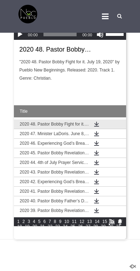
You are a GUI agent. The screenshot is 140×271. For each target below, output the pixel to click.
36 (50, 231)
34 (34, 231)
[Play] (20, 34)
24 (65, 226)
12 (81, 221)
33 (27, 231)
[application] (70, 34)
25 (73, 226)
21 (42, 226)
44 (111, 231)
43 (103, 231)
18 (19, 226)
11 (74, 221)
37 (57, 231)
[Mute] (100, 34)
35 (42, 231)
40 (80, 231)
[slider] (60, 34)
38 (65, 231)
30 (111, 226)
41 (88, 231)
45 (118, 231)
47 (27, 236)
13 (89, 221)
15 (104, 221)
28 (95, 226)
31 (118, 226)
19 (27, 226)
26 (80, 226)
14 (97, 221)
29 (103, 226)
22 (50, 226)
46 (19, 236)
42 (95, 231)
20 (34, 226)
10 (66, 221)
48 (34, 236)
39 (73, 231)
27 (88, 226)
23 (57, 226)
